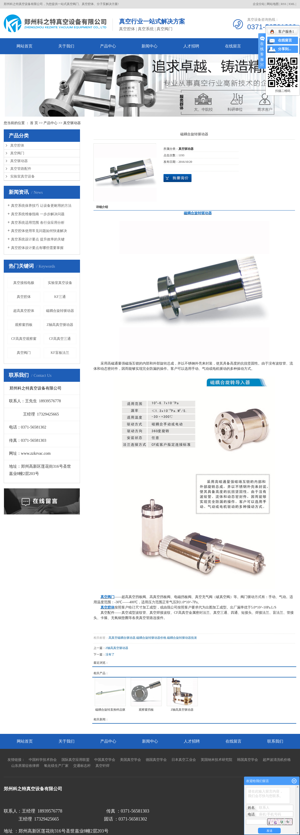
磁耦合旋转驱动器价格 (151, 637)
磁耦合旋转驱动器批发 (182, 637)
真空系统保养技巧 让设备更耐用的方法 (41, 206)
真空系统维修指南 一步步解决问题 (37, 214)
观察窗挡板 (23, 325)
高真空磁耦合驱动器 (122, 637)
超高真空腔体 (23, 311)
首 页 (34, 123)
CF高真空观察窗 (23, 339)
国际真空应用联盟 (76, 760)
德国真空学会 (156, 760)
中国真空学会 (104, 760)
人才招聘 (191, 46)
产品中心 (108, 46)
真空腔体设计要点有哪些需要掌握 (37, 248)
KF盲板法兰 (60, 353)
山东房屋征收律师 (25, 766)
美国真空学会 (130, 760)
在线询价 (178, 178)
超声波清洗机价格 (277, 760)
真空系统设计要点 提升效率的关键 (37, 239)
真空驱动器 (72, 123)
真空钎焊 (103, 766)
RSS (283, 4)
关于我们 (66, 46)
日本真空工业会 (184, 760)
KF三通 (60, 297)
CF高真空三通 (60, 339)
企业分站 (259, 4)
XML (291, 4)
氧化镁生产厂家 (56, 766)
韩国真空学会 (247, 760)
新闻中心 (150, 46)
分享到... (284, 49)
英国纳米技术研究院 (216, 760)
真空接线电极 (23, 283)
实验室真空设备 (22, 176)
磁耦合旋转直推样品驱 (110, 709)
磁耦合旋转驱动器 (60, 311)
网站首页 (24, 46)
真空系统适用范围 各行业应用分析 (37, 222)
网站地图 (273, 4)
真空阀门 (17, 153)
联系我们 (275, 741)
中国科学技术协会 (43, 760)
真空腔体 (17, 145)
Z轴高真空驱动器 (59, 325)
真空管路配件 (20, 169)
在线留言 (233, 46)
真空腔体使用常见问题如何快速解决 (39, 231)
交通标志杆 (82, 766)
